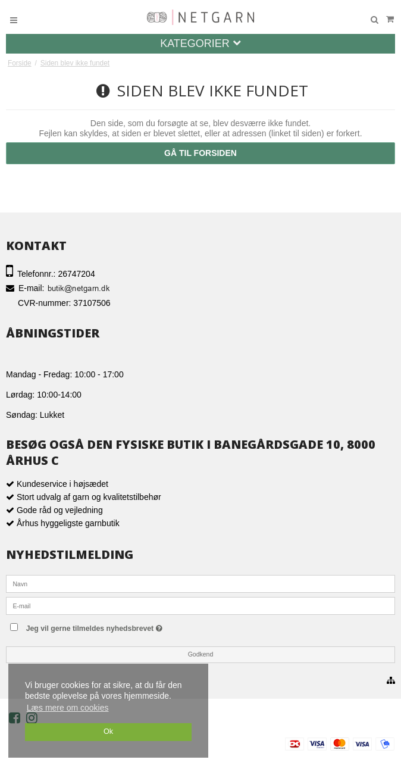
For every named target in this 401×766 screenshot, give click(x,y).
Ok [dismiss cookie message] (108, 731)
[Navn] (200, 583)
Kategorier (200, 43)
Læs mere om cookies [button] (68, 707)
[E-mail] (200, 605)
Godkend (201, 654)
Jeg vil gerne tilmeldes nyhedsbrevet (118, 626)
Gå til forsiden (200, 153)
